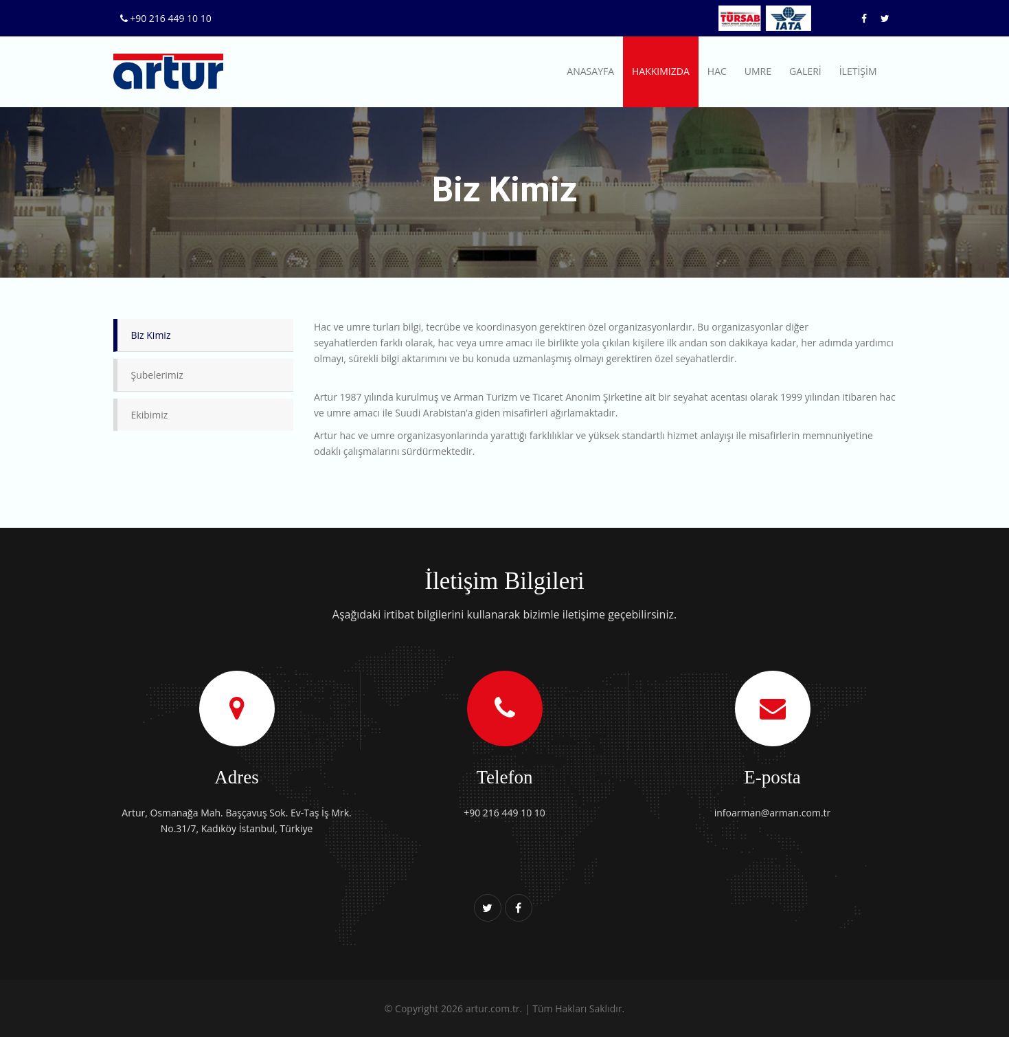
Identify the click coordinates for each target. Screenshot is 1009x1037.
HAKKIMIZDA (661, 71)
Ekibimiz (149, 414)
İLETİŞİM (858, 71)
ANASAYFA (590, 71)
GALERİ (805, 71)
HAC (717, 71)
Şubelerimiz (157, 374)
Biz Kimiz (151, 335)
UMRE (758, 71)
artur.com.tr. (494, 1008)
